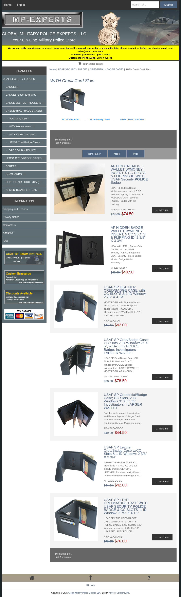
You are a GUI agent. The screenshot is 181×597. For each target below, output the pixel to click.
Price (135, 153)
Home (8, 4)
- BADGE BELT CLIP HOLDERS (24, 102)
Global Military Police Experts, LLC (84, 593)
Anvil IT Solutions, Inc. (119, 593)
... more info (162, 210)
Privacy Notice (11, 216)
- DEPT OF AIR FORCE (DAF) (23, 182)
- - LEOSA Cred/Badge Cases (23, 142)
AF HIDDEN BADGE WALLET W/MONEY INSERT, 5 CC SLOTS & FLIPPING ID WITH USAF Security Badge (129, 174)
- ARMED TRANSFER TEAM (22, 189)
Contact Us (9, 225)
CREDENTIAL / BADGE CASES (107, 69)
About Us (8, 232)
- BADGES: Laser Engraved (21, 94)
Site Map (90, 585)
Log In (21, 4)
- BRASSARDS (14, 174)
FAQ (5, 240)
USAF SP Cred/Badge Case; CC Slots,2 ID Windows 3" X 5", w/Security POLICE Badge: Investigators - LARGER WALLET (126, 346)
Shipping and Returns (15, 209)
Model (117, 153)
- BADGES (11, 86)
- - (17, 118)
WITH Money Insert (100, 119)
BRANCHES (24, 71)
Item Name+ (94, 153)
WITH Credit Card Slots (132, 119)
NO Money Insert (70, 119)
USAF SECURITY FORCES (72, 69)
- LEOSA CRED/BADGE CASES (24, 158)
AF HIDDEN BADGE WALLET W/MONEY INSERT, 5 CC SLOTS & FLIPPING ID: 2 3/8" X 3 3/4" (128, 234)
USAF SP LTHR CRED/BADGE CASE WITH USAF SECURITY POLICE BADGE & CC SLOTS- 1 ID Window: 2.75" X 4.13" (125, 506)
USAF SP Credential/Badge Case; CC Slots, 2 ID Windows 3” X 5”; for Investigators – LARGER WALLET (125, 401)
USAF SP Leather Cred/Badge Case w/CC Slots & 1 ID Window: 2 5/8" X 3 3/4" (125, 452)
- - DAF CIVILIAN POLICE (21, 150)
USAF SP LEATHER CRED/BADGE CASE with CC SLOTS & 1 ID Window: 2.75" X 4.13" (125, 292)
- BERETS (11, 166)
